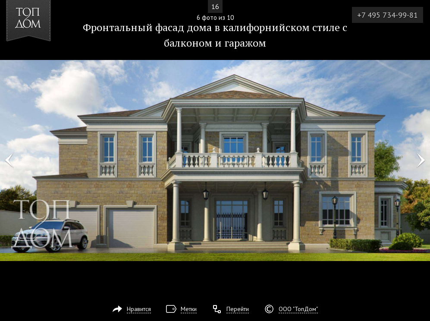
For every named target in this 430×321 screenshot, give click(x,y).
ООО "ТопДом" (298, 309)
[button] (38, 56)
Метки (189, 309)
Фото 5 (9, 160)
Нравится (139, 309)
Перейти (237, 309)
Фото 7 (420, 160)
